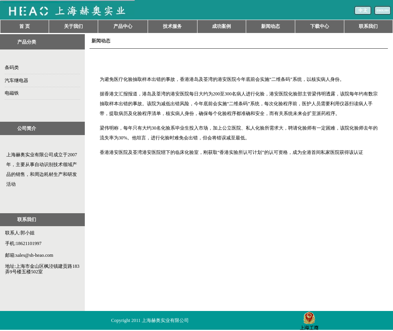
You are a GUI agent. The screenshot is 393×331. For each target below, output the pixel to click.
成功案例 (221, 26)
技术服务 (172, 26)
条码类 (12, 67)
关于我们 (73, 26)
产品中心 (122, 26)
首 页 (24, 26)
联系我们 (368, 26)
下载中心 (319, 26)
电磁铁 (12, 93)
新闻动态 (270, 26)
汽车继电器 (16, 80)
